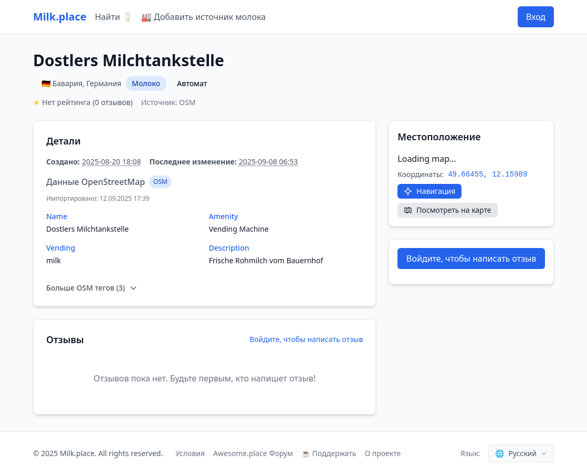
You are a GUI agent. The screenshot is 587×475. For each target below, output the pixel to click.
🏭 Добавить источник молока (203, 17)
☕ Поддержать (328, 453)
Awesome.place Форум (253, 453)
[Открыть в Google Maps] (429, 191)
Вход (536, 17)
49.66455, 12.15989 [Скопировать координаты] (487, 174)
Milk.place (60, 16)
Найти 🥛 (114, 17)
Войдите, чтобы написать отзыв (306, 339)
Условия (190, 453)
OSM (160, 181)
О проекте (382, 453)
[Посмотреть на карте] (447, 210)
